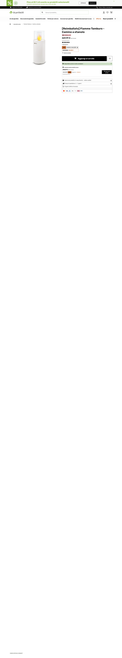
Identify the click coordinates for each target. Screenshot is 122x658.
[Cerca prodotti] (64, 12)
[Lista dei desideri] (107, 12)
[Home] (12, 24)
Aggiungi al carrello (84, 59)
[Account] (104, 12)
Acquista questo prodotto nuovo (72, 67)
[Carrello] (111, 12)
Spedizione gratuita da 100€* (36, 7)
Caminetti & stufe (18, 24)
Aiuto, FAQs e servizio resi (105, 7)
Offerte (113, 19)
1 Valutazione (65, 44)
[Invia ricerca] (42, 12)
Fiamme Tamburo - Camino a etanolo (33, 24)
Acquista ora (91, 3)
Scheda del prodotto (65, 40)
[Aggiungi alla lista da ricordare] (109, 58)
